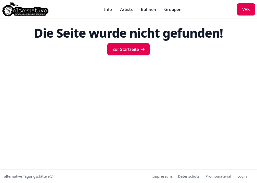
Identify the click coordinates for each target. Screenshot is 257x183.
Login (242, 176)
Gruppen (173, 9)
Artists (126, 9)
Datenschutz (188, 176)
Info (108, 9)
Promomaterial (218, 176)
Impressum (162, 176)
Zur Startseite (128, 49)
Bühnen (148, 9)
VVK (246, 9)
